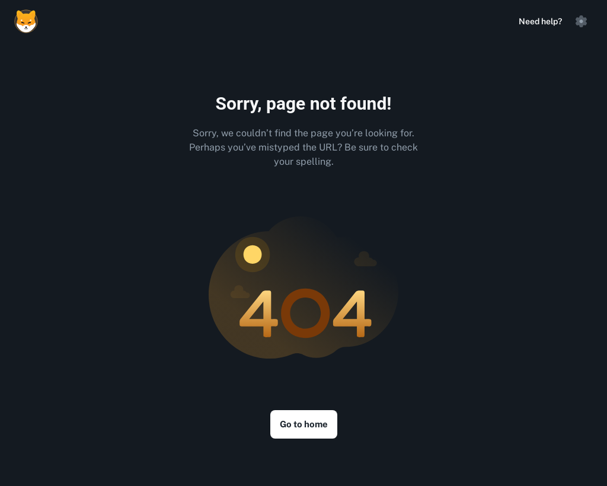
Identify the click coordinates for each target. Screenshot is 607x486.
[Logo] (26, 21)
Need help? (540, 21)
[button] (581, 21)
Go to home (304, 424)
